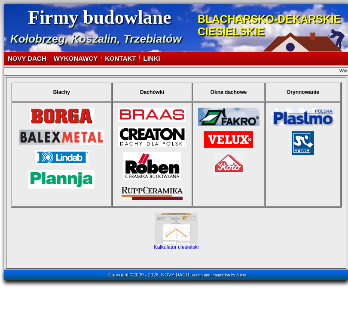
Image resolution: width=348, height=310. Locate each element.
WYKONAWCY (76, 58)
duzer (241, 275)
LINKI (151, 58)
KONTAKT (120, 58)
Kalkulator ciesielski (176, 244)
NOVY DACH (27, 58)
